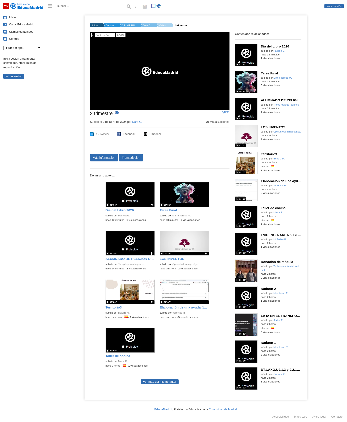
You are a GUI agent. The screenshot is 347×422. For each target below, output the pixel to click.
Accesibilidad (280, 416)
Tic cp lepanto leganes (130, 264)
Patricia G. (124, 215)
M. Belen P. (280, 239)
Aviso (319, 416)
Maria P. (122, 361)
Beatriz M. (124, 312)
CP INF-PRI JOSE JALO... (128, 25)
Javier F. (278, 320)
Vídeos (163, 25)
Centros (14, 38)
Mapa (300, 416)
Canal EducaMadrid (21, 24)
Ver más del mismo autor (159, 381)
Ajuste (225, 112)
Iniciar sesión (334, 6)
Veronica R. (179, 312)
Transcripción (131, 157)
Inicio (12, 17)
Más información (104, 157)
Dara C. (147, 25)
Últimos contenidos (21, 31)
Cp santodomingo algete (186, 264)
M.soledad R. (281, 293)
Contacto (337, 416)
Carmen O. (280, 374)
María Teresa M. (181, 215)
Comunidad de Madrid (223, 409)
